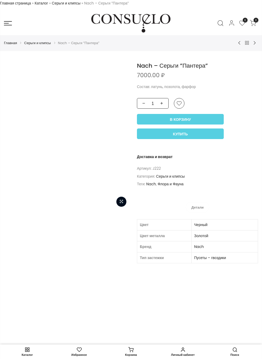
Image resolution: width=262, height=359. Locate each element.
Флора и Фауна (170, 184)
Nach (151, 184)
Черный (201, 224)
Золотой (201, 235)
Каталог (41, 3)
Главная (10, 42)
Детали (197, 207)
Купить (180, 134)
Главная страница (15, 3)
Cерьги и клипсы (66, 3)
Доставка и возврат (155, 156)
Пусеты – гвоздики (210, 257)
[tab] (197, 207)
